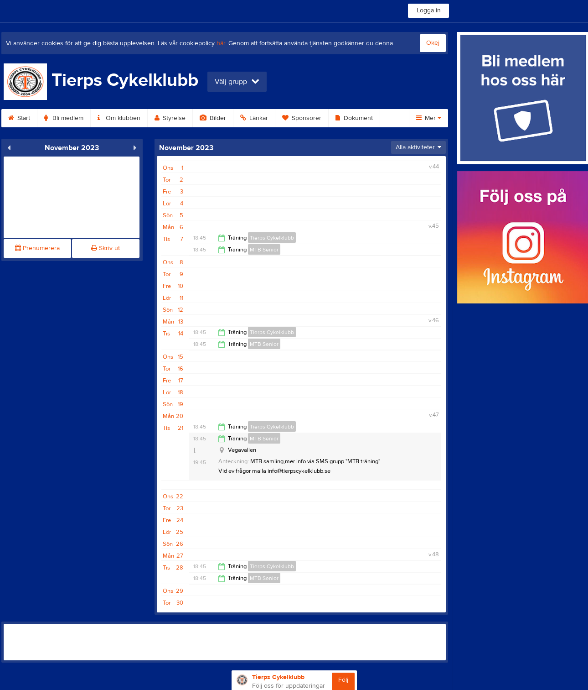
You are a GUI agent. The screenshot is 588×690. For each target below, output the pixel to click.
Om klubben (119, 118)
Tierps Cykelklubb (272, 237)
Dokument (354, 118)
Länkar (254, 118)
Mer (428, 118)
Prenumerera (37, 248)
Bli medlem (63, 118)
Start (19, 118)
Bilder (213, 118)
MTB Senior (264, 249)
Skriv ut (105, 248)
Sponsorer (301, 118)
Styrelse (170, 118)
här (221, 43)
